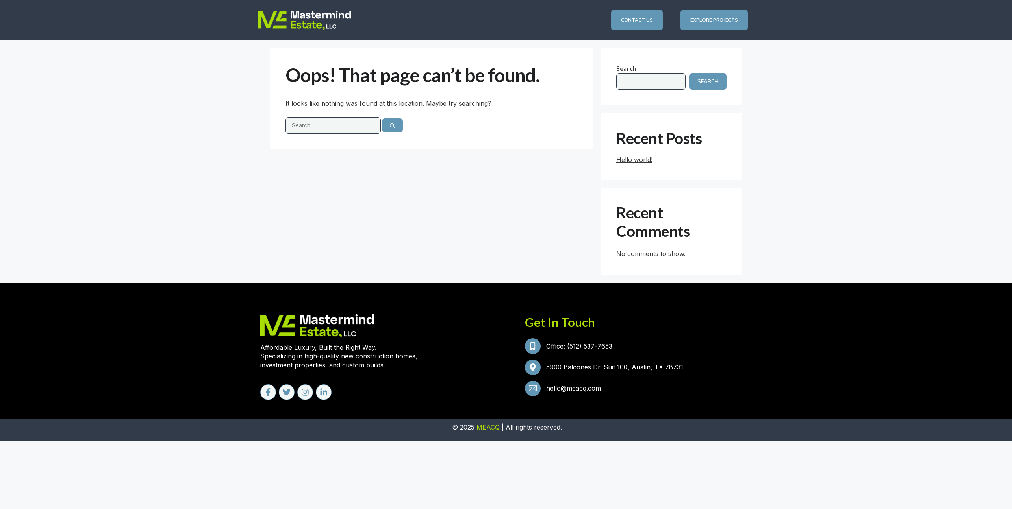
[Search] (392, 126)
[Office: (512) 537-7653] (533, 346)
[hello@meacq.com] (533, 390)
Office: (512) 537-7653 (580, 346)
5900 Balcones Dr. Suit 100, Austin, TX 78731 (615, 369)
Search (626, 68)
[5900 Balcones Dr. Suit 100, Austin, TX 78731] (533, 368)
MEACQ (488, 428)
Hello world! (634, 160)
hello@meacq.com (574, 391)
